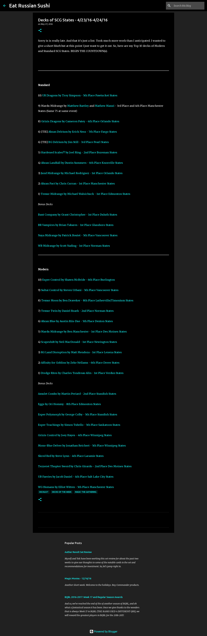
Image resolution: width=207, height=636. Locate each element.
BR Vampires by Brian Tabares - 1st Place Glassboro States (76, 225)
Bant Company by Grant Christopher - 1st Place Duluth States (77, 214)
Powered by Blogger (103, 631)
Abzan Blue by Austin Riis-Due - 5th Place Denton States (77, 321)
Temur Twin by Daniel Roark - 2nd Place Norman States (77, 310)
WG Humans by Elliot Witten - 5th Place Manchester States (76, 487)
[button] (40, 31)
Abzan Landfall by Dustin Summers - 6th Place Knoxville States (82, 162)
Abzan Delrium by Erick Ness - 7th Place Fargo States (82, 131)
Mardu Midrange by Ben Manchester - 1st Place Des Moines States (84, 331)
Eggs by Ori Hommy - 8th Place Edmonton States (69, 404)
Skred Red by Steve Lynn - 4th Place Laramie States (71, 456)
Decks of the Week (61, 492)
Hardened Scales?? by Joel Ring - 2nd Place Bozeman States (79, 152)
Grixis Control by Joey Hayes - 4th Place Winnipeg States (75, 435)
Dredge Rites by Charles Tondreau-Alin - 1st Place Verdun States (82, 373)
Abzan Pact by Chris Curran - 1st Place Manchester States (78, 183)
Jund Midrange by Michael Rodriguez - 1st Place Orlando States (82, 173)
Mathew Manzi (104, 105)
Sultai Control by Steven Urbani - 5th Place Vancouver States (80, 290)
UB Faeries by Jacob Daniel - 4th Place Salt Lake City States (76, 476)
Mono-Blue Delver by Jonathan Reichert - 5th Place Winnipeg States (82, 445)
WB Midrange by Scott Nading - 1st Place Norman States (74, 245)
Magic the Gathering (85, 492)
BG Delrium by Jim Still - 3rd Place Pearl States (78, 142)
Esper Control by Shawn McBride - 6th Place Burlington (78, 279)
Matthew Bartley (78, 105)
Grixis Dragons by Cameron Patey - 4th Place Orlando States (80, 121)
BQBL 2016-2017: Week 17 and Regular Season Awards (94, 597)
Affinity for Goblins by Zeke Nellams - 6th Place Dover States (80, 362)
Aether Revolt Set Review (78, 552)
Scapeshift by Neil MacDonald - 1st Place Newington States (79, 342)
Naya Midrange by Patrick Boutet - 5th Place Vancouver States (78, 235)
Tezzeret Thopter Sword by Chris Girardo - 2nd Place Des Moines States (85, 466)
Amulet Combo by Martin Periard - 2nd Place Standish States (77, 393)
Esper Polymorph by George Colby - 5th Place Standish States (77, 414)
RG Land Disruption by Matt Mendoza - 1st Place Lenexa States (81, 352)
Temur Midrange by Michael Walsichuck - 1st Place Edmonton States (85, 193)
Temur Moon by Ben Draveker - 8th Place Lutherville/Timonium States (87, 300)
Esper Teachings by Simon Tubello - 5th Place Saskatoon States (79, 424)
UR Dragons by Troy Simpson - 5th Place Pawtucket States (79, 95)
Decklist (43, 492)
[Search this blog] (187, 6)
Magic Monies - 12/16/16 (78, 578)
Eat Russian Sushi (29, 5)
